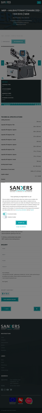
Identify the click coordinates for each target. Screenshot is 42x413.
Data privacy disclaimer (21, 210)
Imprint (32, 210)
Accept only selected (21, 226)
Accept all (21, 222)
